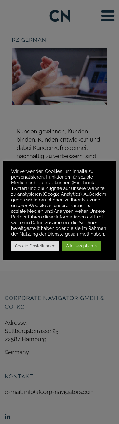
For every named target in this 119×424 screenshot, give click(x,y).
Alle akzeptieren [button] (81, 245)
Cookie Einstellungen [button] (35, 245)
